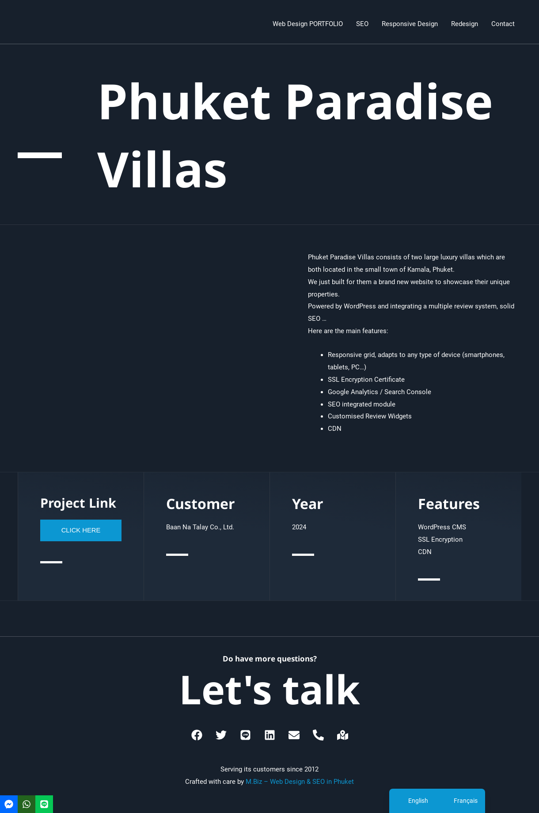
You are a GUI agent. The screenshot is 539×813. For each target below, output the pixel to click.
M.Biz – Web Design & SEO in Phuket (300, 782)
